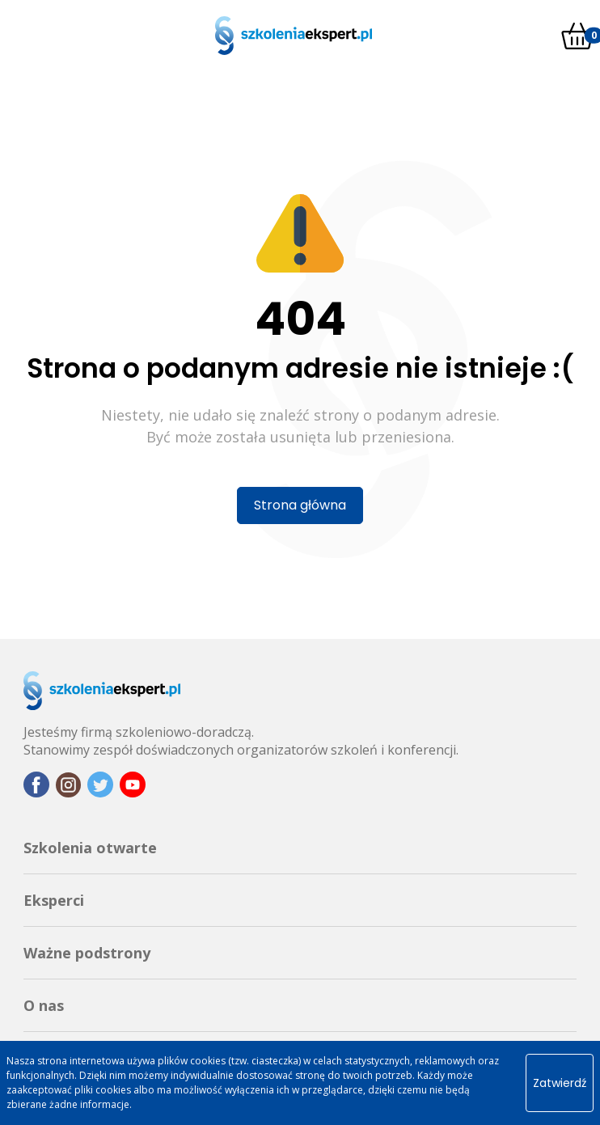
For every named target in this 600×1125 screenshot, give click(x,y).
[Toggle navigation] (16, 35)
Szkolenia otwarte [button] (90, 847)
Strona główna (300, 505)
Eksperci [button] (53, 900)
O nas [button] (43, 1005)
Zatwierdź (559, 1083)
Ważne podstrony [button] (86, 952)
